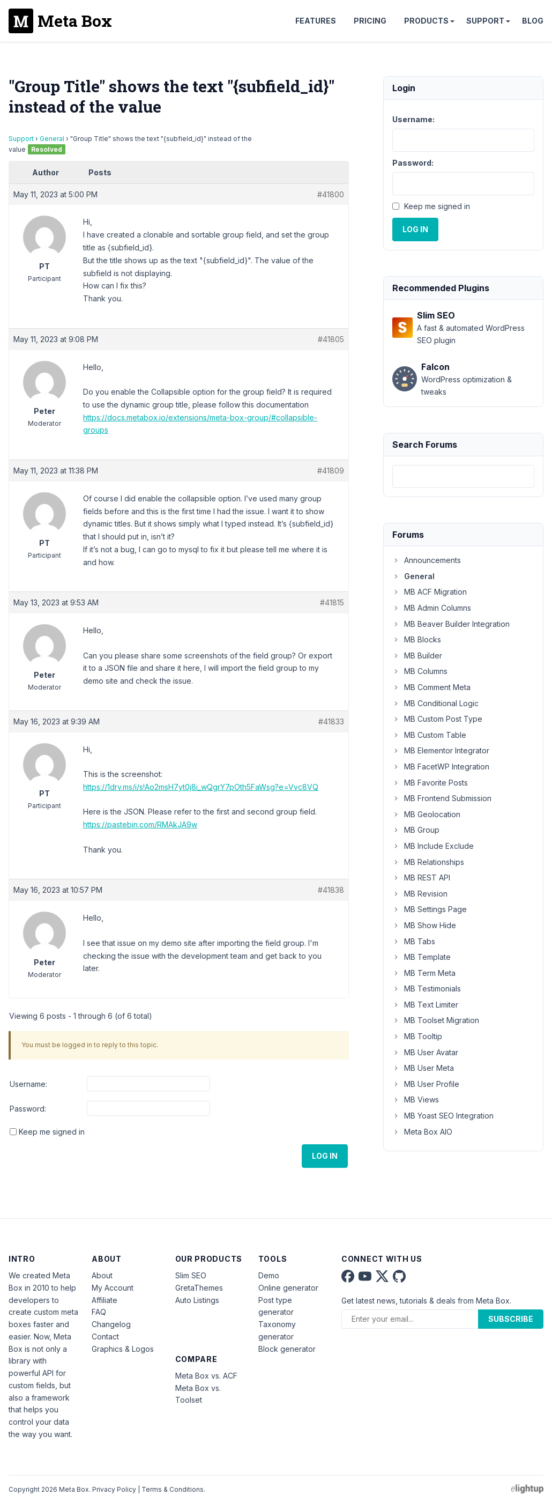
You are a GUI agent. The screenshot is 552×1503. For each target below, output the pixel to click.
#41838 (331, 889)
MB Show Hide (424, 925)
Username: (28, 1084)
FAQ (99, 1311)
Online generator (288, 1287)
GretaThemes (199, 1287)
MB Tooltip (417, 1036)
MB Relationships (428, 862)
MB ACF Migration (429, 591)
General (52, 139)
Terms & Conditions (172, 1489)
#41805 (331, 339)
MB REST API (421, 877)
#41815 (332, 602)
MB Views (415, 1099)
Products (426, 20)
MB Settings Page (429, 909)
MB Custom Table (429, 734)
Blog (532, 20)
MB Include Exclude (433, 845)
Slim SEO (190, 1275)
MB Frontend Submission (441, 798)
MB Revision (419, 893)
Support (485, 20)
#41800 (330, 194)
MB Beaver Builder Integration (451, 623)
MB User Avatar (425, 1052)
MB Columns (419, 671)
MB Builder (417, 655)
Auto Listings (197, 1300)
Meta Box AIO (422, 1131)
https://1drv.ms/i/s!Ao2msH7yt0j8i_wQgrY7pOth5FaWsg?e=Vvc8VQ (200, 786)
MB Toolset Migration (435, 1020)
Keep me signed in (52, 1131)
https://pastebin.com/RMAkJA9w (140, 824)
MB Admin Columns (431, 607)
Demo (268, 1275)
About (102, 1275)
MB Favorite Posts (430, 782)
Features (315, 20)
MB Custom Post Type (437, 718)
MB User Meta (423, 1067)
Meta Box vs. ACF (206, 1375)
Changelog (111, 1324)
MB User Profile (425, 1084)
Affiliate (104, 1300)
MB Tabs (413, 941)
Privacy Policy (114, 1489)
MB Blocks (416, 639)
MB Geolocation (426, 814)
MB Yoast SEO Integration (443, 1115)
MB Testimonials (426, 988)
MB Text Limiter (425, 1004)
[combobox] (463, 476)
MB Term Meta (424, 973)
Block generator (287, 1348)
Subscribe (510, 1318)
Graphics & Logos (123, 1348)
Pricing (370, 20)
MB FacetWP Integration (440, 766)
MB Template (421, 956)
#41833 (331, 721)
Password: (28, 1108)
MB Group (415, 829)
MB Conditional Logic (435, 703)
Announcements (426, 560)
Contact (105, 1336)
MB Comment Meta (431, 687)
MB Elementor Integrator (440, 750)
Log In (325, 1155)
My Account (112, 1287)
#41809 (330, 470)
